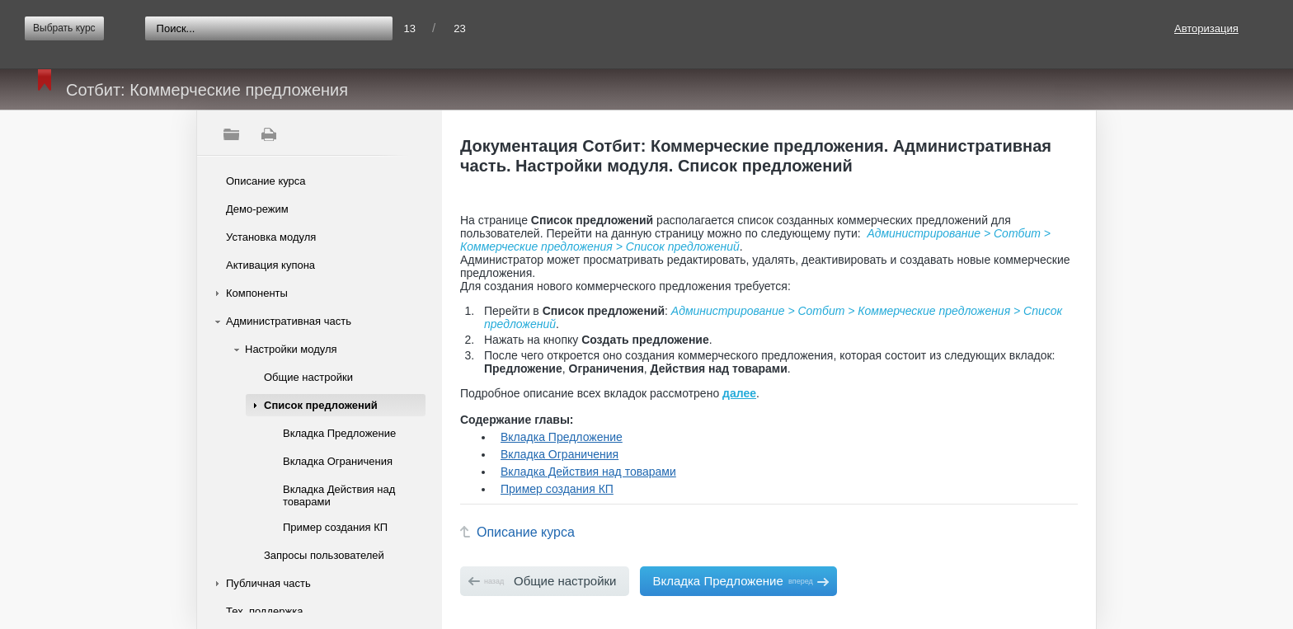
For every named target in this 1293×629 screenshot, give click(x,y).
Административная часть (288, 321)
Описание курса (266, 181)
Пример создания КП (335, 527)
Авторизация (1206, 28)
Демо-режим (257, 209)
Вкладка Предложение (339, 433)
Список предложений (321, 405)
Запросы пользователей (324, 555)
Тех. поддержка (264, 611)
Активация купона (270, 265)
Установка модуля (271, 237)
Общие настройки (308, 377)
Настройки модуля (291, 349)
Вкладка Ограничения (338, 461)
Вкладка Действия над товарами (339, 495)
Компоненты (257, 293)
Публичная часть (268, 583)
